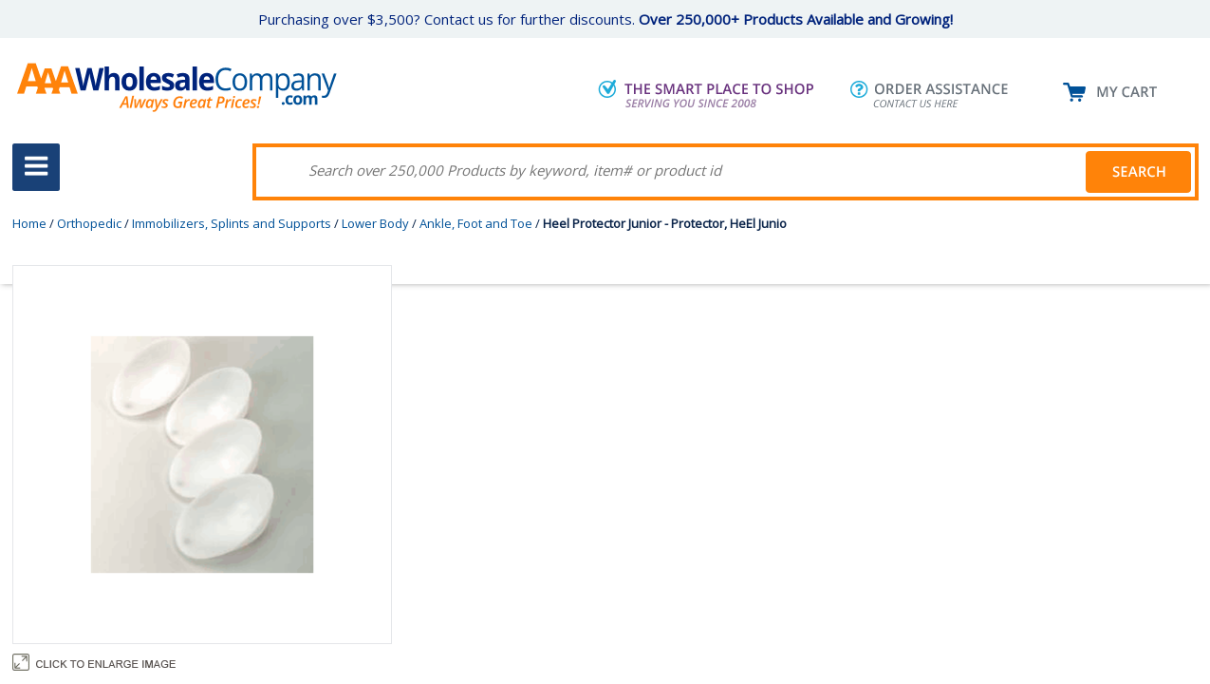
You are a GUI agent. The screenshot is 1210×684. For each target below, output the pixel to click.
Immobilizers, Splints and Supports (231, 223)
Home (29, 223)
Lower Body (375, 223)
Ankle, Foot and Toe (475, 223)
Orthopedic (89, 223)
